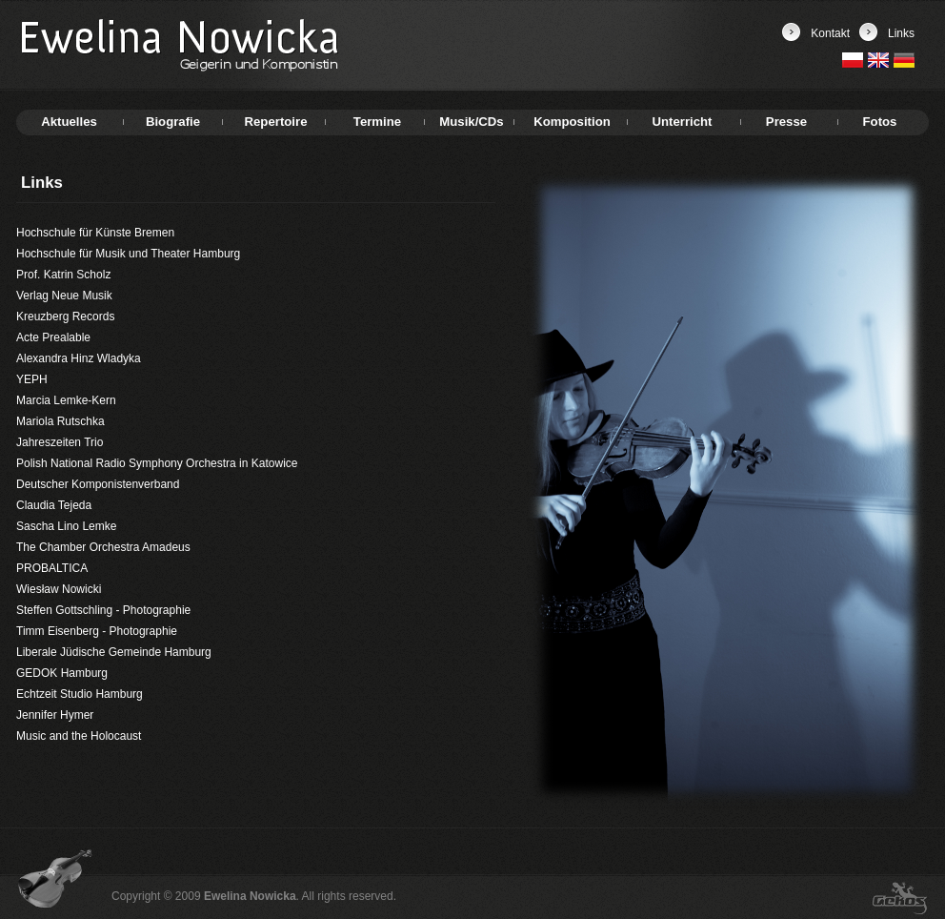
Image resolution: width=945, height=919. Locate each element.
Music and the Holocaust (78, 736)
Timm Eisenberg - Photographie (96, 631)
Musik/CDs (471, 121)
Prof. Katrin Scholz (63, 274)
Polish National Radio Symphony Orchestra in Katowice (156, 463)
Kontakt (830, 33)
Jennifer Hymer (54, 715)
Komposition (572, 121)
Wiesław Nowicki (58, 589)
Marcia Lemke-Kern (66, 400)
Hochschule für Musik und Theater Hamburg (128, 253)
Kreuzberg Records (65, 316)
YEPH (32, 379)
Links (901, 33)
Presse (786, 121)
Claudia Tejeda (53, 505)
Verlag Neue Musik (64, 295)
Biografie (173, 121)
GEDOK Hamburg (62, 673)
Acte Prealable (53, 337)
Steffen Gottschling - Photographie (103, 610)
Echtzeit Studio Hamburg (79, 694)
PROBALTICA (52, 568)
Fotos (880, 121)
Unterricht (682, 121)
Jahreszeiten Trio (59, 442)
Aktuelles (69, 121)
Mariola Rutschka (60, 421)
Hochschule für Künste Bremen (95, 232)
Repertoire (276, 121)
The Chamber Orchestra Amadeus (103, 547)
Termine (377, 121)
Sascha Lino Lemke (66, 526)
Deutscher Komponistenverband (97, 484)
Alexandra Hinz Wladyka (78, 358)
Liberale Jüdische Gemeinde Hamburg (113, 652)
